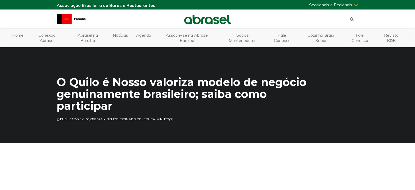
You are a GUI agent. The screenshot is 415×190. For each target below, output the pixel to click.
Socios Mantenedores (242, 37)
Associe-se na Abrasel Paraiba (187, 37)
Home (18, 35)
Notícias (120, 35)
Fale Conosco (282, 37)
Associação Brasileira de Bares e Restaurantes (106, 5)
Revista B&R (391, 37)
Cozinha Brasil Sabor (321, 37)
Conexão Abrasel (47, 37)
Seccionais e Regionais (333, 4)
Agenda (143, 35)
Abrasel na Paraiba (88, 37)
